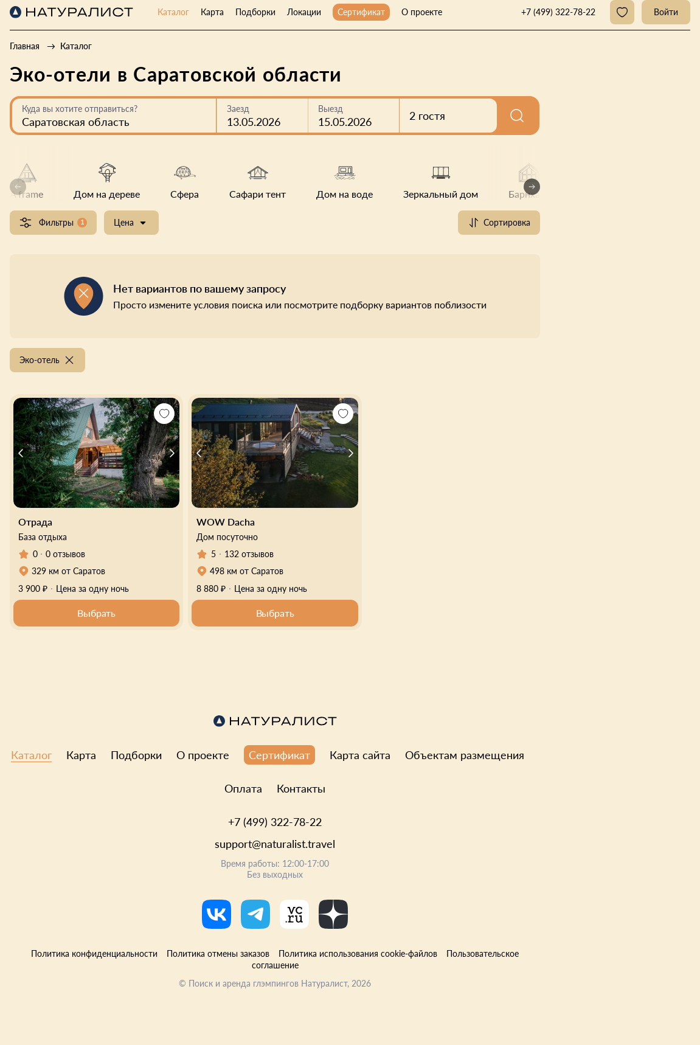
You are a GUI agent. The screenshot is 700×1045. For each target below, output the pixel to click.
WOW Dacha (225, 521)
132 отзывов (249, 554)
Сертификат (361, 12)
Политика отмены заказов (218, 953)
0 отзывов (65, 554)
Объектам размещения (464, 755)
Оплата (243, 788)
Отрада (35, 521)
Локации (304, 12)
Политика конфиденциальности (94, 953)
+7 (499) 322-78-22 (275, 821)
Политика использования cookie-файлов (358, 953)
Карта (212, 12)
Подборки (255, 12)
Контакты (301, 788)
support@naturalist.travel (275, 843)
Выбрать (96, 613)
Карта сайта (360, 755)
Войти (666, 12)
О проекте (421, 12)
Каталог (173, 12)
